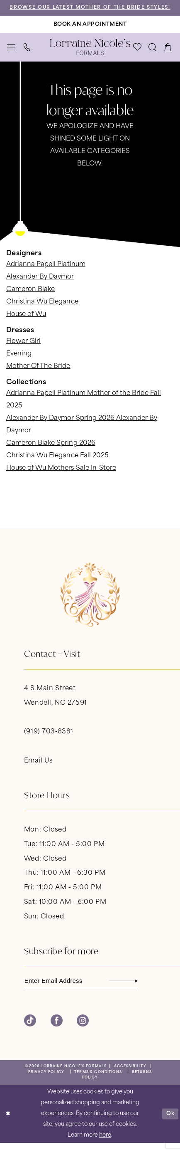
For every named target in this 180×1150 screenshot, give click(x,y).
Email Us (38, 767)
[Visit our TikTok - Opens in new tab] (30, 1028)
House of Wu (26, 321)
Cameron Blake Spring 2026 (50, 450)
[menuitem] (11, 53)
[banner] (90, 54)
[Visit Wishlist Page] (137, 53)
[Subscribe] (137, 988)
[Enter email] (84, 988)
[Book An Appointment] (90, 30)
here (105, 1142)
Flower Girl (23, 348)
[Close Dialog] (8, 1121)
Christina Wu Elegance (42, 309)
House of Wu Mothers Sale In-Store (61, 475)
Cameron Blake (30, 296)
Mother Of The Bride (38, 373)
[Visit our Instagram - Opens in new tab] (83, 1028)
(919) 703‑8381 (48, 738)
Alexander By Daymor (40, 284)
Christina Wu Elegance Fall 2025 (57, 462)
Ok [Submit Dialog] (170, 1121)
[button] (11, 53)
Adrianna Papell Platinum (45, 271)
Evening (19, 361)
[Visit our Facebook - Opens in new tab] (57, 1028)
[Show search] (153, 53)
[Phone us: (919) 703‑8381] (27, 53)
